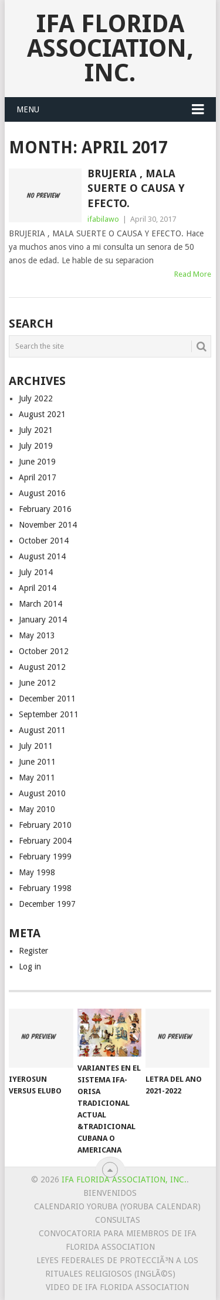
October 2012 (44, 651)
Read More (192, 274)
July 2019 (36, 445)
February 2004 (45, 840)
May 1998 (37, 872)
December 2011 (47, 698)
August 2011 (42, 730)
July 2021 (36, 430)
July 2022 (36, 398)
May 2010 (37, 809)
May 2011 (37, 777)
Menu (27, 109)
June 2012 (37, 682)
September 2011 (49, 714)
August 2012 (42, 667)
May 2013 (37, 635)
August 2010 (42, 793)
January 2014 (43, 619)
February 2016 (45, 509)
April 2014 (37, 588)
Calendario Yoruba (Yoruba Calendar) (117, 1206)
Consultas (117, 1220)
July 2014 (36, 572)
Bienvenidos (110, 1193)
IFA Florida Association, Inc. (110, 48)
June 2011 (37, 761)
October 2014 (44, 540)
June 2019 (37, 461)
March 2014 (40, 603)
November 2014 (48, 524)
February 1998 (45, 888)
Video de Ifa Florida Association (117, 1287)
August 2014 (42, 556)
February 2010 (45, 825)
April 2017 (37, 477)
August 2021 (42, 414)
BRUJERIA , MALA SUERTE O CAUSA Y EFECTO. (136, 188)
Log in (30, 966)
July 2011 (36, 746)
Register (33, 950)
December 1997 (47, 904)
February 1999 (45, 856)
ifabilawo (103, 219)
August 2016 (42, 493)
